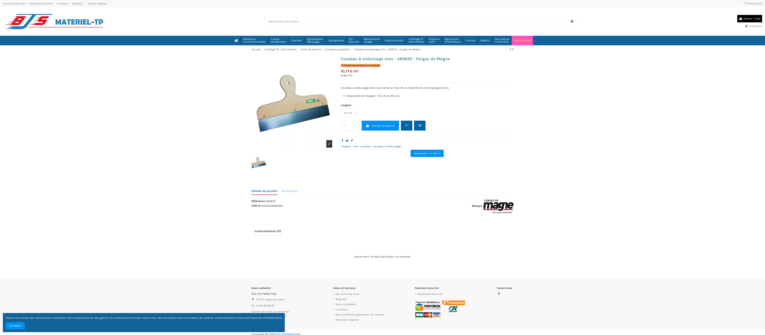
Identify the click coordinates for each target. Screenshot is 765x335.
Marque (477, 206)
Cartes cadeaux (97, 3)
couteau (365, 146)
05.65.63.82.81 (265, 305)
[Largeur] (349, 112)
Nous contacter (345, 304)
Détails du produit (264, 191)
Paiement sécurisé (41, 3)
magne (346, 146)
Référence (258, 201)
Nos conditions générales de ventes (359, 314)
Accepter (15, 325)
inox (355, 146)
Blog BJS (77, 3)
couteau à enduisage (387, 146)
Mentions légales (347, 319)
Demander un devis (427, 153)
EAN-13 (256, 205)
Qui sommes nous (14, 3)
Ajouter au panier (380, 125)
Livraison (62, 3)
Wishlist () (753, 3)
